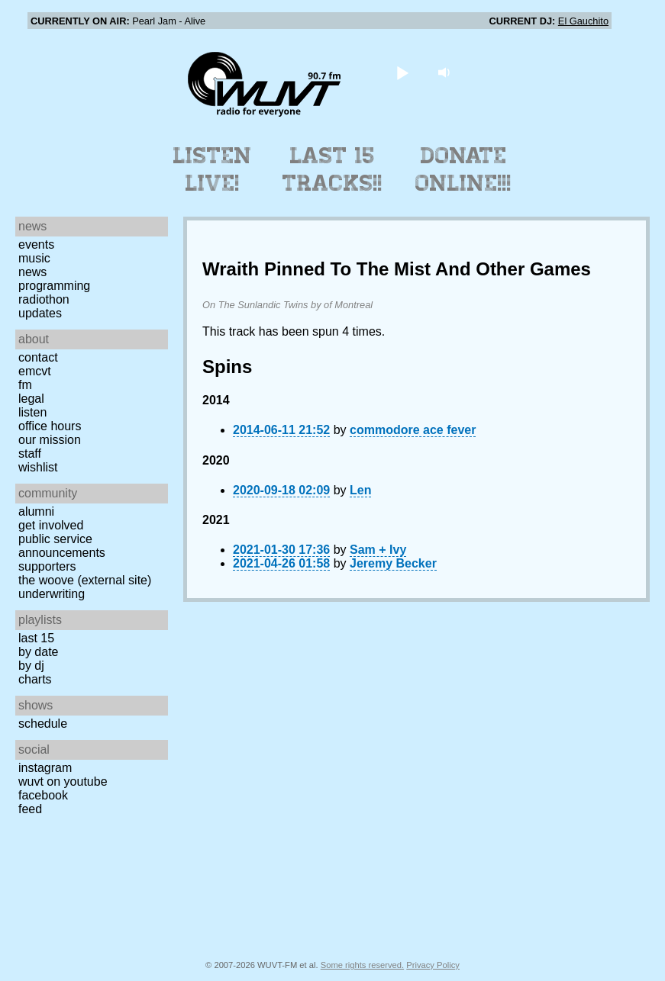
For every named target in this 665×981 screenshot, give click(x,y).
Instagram (45, 767)
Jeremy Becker (393, 563)
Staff (29, 453)
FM (25, 384)
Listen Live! (212, 169)
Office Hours (49, 426)
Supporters (47, 566)
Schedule (42, 723)
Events (36, 244)
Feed (30, 808)
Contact (38, 357)
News (32, 271)
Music (34, 258)
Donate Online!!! (463, 169)
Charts (35, 679)
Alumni (36, 511)
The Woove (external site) (84, 580)
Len (360, 490)
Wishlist (38, 467)
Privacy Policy (433, 965)
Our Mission (49, 439)
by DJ (31, 665)
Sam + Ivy (378, 549)
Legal (31, 398)
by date (38, 651)
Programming (54, 285)
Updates (40, 313)
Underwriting (51, 593)
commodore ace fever (413, 429)
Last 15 (36, 638)
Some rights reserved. (362, 965)
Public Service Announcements (61, 545)
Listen (32, 412)
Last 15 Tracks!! (332, 169)
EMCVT (34, 371)
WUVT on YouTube (63, 781)
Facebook (43, 795)
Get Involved (50, 525)
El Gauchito (583, 21)
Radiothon (43, 299)
